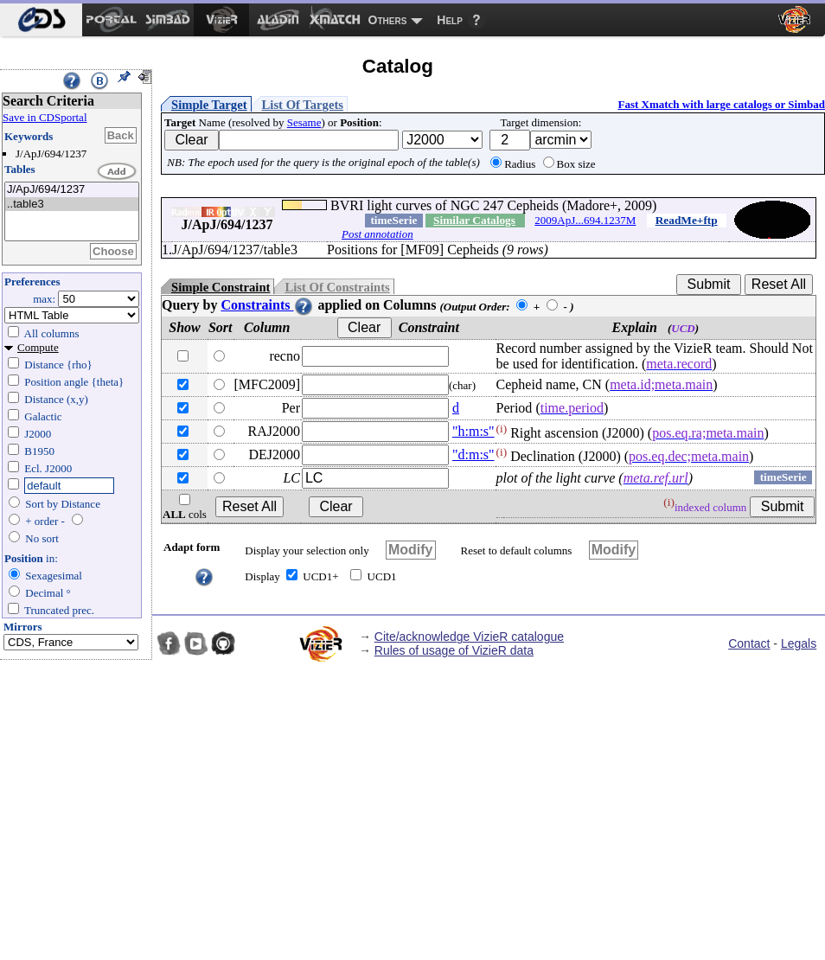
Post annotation (377, 233)
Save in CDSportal (45, 117)
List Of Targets (302, 105)
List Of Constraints (337, 287)
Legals (798, 643)
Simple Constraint (220, 287)
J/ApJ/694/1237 (71, 189)
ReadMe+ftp (687, 220)
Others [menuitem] (387, 20)
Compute (38, 347)
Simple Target (209, 105)
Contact (749, 643)
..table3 (71, 204)
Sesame (304, 122)
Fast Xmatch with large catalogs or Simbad (721, 104)
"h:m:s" (473, 431)
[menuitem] (41, 19)
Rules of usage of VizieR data (454, 650)
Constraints (267, 305)
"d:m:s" (473, 454)
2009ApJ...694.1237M (585, 220)
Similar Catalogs (474, 220)
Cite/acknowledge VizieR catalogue (469, 636)
